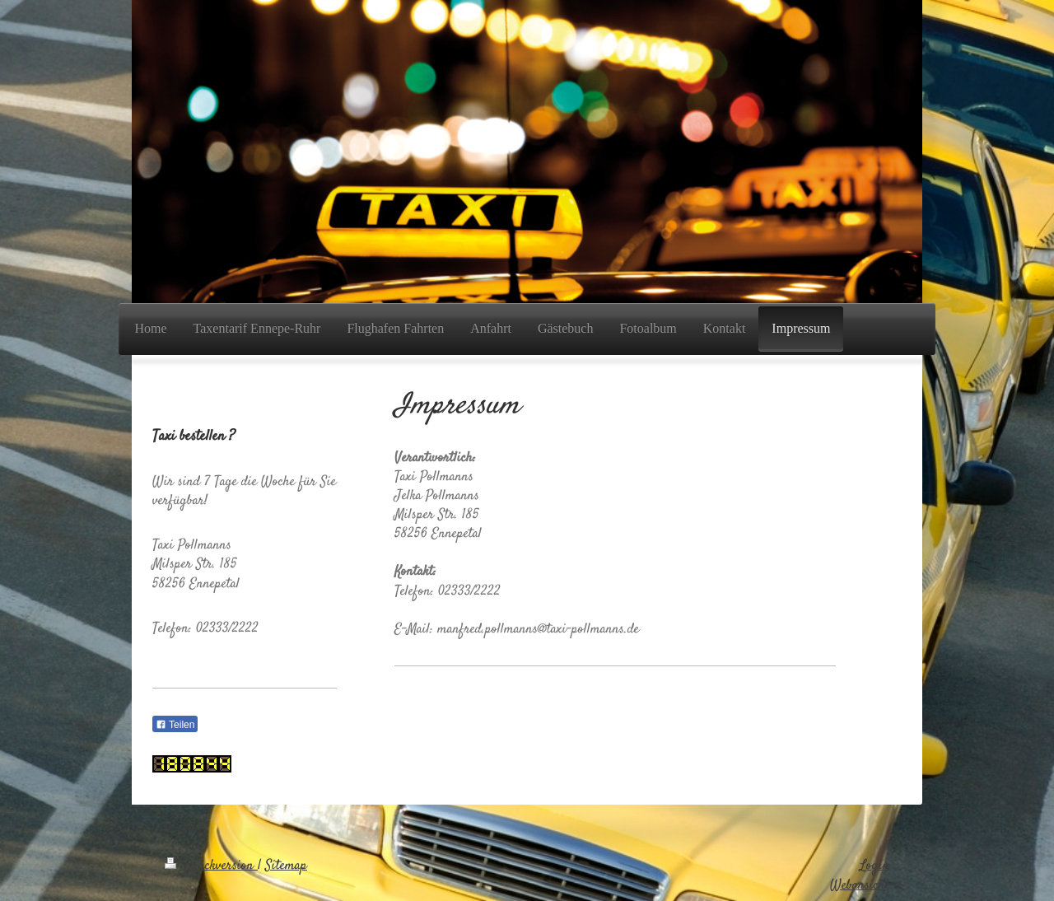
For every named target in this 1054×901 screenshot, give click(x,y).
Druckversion (211, 866)
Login (874, 866)
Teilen (175, 725)
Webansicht (859, 885)
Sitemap (286, 866)
